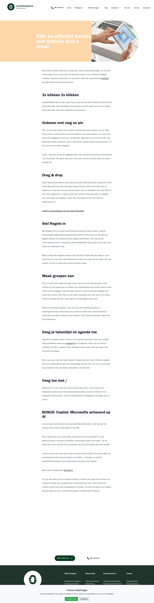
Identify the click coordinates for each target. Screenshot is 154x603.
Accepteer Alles (71, 599)
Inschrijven (147, 8)
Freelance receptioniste (111, 581)
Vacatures (114, 8)
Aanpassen (84, 599)
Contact (136, 8)
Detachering (90, 584)
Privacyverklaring (133, 584)
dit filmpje (68, 470)
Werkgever (78, 8)
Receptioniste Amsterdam (112, 584)
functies (104, 78)
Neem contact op (65, 558)
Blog (106, 8)
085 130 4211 (57, 7)
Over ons (127, 8)
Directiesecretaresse (71, 584)
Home (69, 8)
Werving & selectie (92, 581)
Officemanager (93, 8)
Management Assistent (72, 581)
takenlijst (70, 343)
